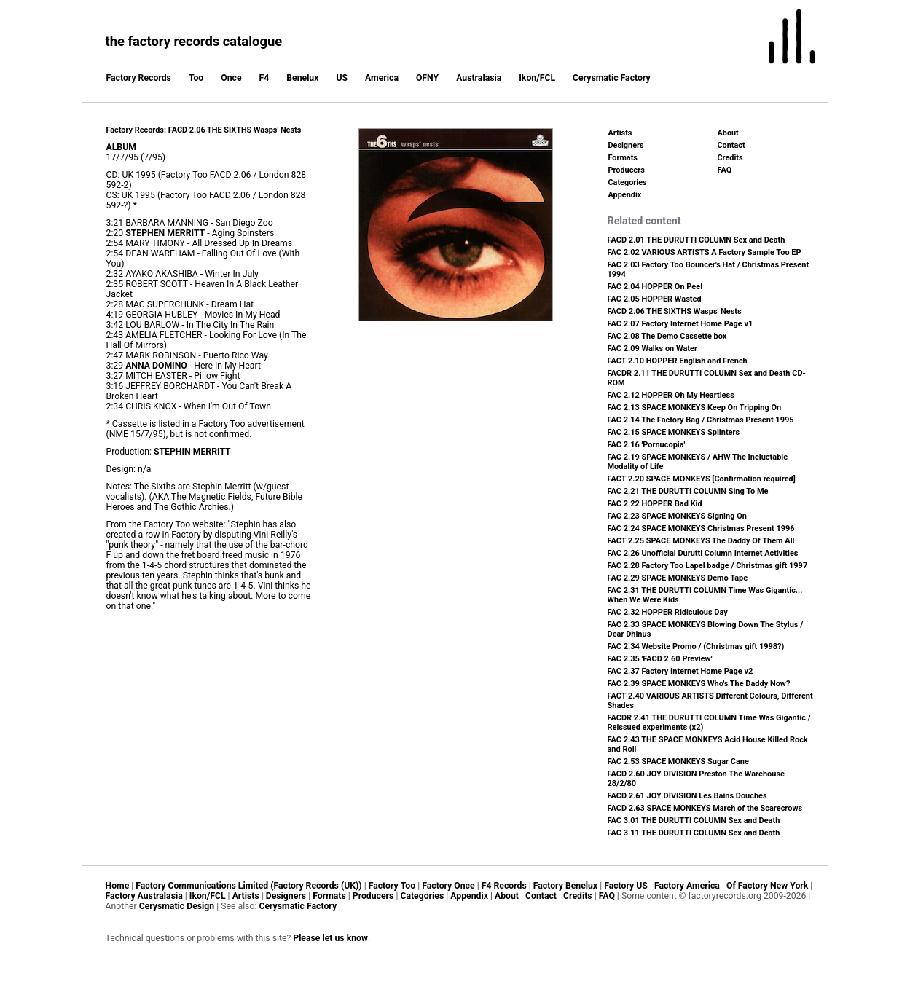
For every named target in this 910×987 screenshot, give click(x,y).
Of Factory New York (767, 886)
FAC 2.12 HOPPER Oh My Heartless (671, 395)
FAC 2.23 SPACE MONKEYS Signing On (677, 516)
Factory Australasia (144, 896)
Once (231, 78)
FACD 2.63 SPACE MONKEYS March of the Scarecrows (705, 808)
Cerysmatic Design (177, 906)
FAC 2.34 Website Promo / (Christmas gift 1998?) (696, 646)
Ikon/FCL (537, 78)
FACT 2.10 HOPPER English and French (678, 361)
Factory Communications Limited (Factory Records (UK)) (248, 886)
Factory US (626, 886)
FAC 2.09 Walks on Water (652, 348)
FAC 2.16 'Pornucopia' (647, 444)
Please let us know (330, 938)
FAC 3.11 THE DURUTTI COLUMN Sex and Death (694, 833)
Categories (627, 182)
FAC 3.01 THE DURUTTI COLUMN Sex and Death (694, 820)
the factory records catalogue (194, 41)
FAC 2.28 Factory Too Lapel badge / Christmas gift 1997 (708, 565)
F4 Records (504, 886)
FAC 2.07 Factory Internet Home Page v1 (680, 324)
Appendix (625, 195)
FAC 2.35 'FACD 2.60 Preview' (660, 659)
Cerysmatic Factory (612, 78)
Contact (731, 145)
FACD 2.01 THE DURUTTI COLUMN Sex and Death (696, 240)
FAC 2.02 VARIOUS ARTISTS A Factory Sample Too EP (704, 252)
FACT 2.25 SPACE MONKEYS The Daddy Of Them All (701, 541)
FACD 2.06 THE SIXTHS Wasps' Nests (675, 311)
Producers (626, 170)
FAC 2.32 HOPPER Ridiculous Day (668, 612)
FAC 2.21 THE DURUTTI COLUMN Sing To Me (688, 491)
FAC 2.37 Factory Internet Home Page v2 (680, 671)
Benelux (302, 78)
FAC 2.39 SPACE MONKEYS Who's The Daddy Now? (699, 683)
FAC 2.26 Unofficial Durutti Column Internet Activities (703, 553)
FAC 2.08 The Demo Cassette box (667, 336)
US (342, 78)
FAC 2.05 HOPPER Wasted (655, 299)
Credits (730, 157)
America (382, 78)
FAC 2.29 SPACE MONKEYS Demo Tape (678, 578)
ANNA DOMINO (156, 366)
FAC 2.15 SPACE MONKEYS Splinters (674, 432)
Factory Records (138, 78)
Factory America (687, 886)
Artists (620, 133)
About (728, 133)
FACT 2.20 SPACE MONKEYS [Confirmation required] (702, 479)
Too (196, 78)
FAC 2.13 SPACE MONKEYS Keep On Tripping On (695, 407)
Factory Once (448, 886)
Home (118, 886)
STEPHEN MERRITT (165, 233)
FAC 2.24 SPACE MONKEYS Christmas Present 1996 (701, 528)
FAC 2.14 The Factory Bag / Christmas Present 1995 (701, 420)
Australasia (478, 78)
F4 (264, 78)
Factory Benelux (565, 886)
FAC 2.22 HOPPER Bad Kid (655, 503)
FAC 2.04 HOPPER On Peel (655, 286)
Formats (623, 157)
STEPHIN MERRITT (192, 452)
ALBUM (121, 147)
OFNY (427, 78)
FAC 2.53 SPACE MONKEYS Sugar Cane (678, 761)
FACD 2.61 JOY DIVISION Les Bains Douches (687, 796)
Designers (626, 145)
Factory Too (392, 886)
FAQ (725, 170)
